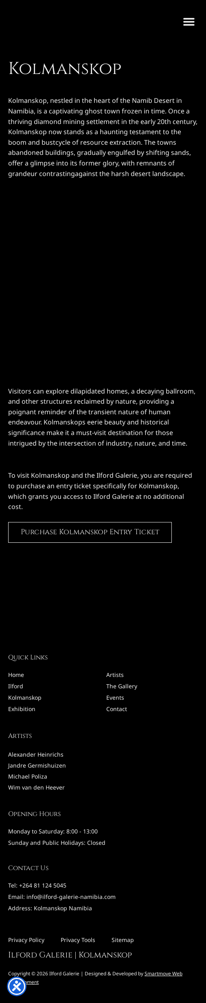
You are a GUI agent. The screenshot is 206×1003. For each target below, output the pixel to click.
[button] (189, 21)
